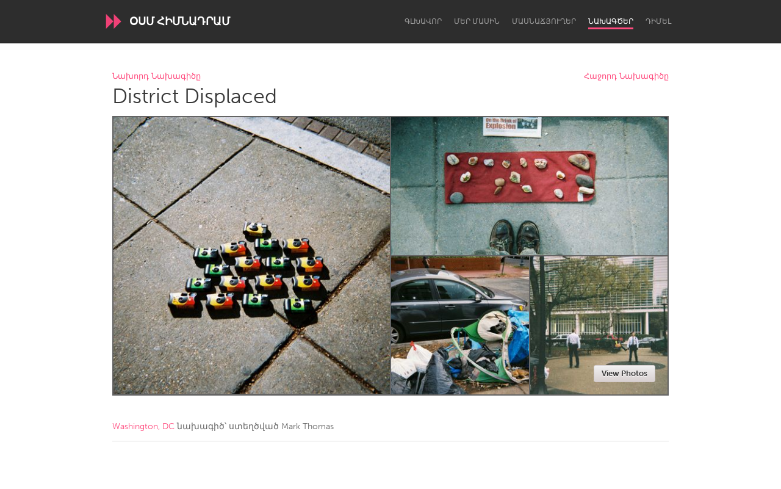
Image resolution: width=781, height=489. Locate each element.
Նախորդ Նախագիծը (156, 77)
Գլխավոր (423, 21)
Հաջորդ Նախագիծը (626, 77)
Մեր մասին (477, 21)
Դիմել (658, 21)
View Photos (624, 373)
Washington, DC (143, 426)
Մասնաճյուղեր (544, 21)
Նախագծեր (610, 21)
